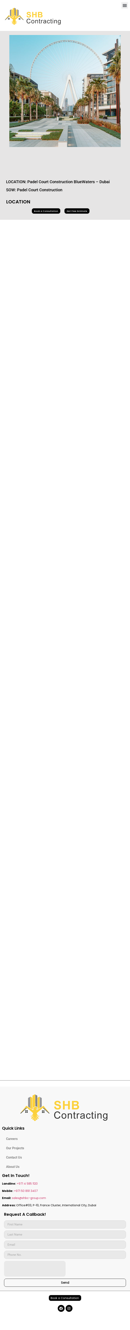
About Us (12, 1167)
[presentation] (35, 1269)
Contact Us (14, 1157)
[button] (124, 5)
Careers (12, 1139)
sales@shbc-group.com (29, 1198)
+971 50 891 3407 (26, 1191)
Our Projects (15, 1148)
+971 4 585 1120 (27, 1184)
